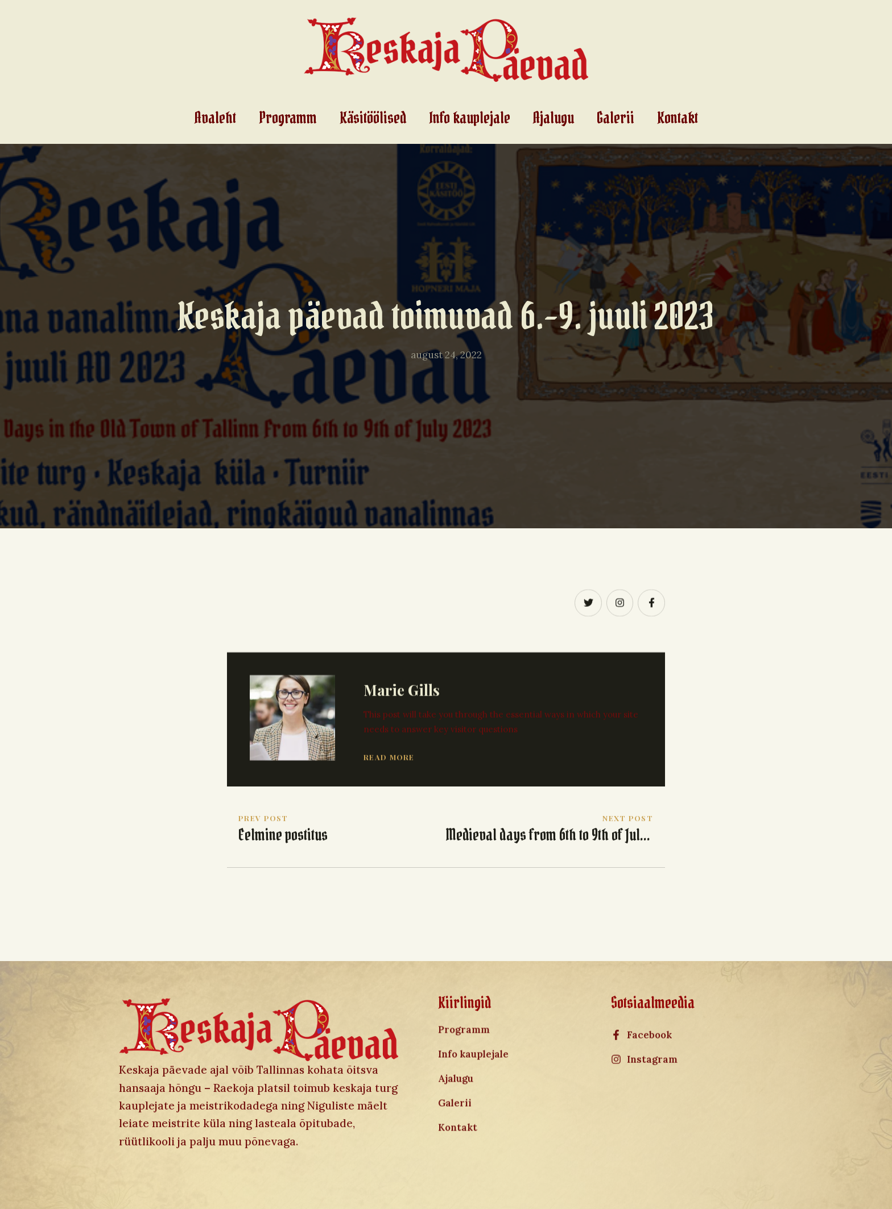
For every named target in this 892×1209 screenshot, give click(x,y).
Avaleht (215, 118)
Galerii (615, 118)
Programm (288, 118)
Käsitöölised (373, 118)
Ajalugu (553, 118)
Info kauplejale (469, 118)
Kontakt (677, 118)
